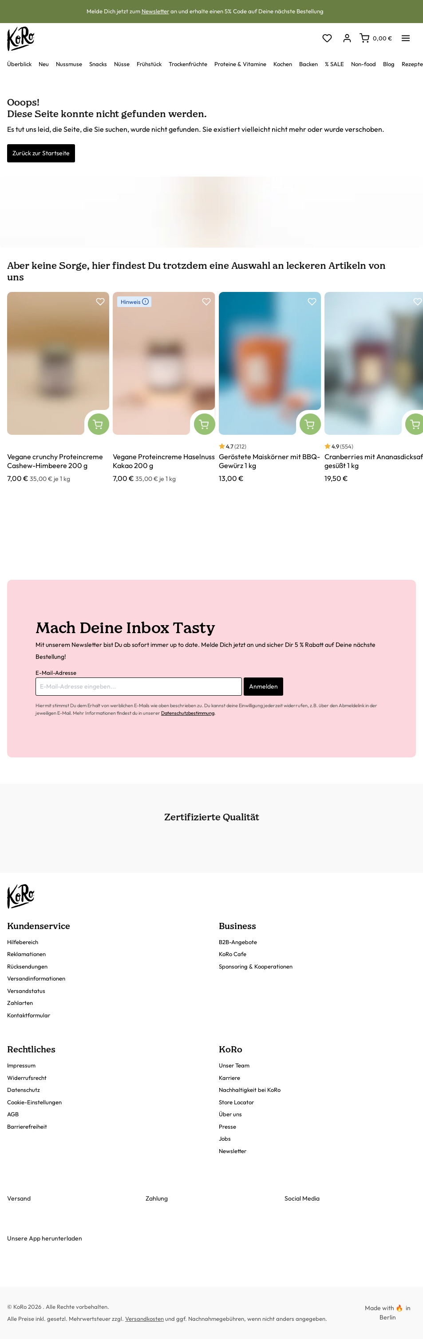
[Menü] (405, 35)
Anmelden (263, 686)
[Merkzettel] (327, 39)
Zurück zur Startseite (41, 153)
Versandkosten (144, 1318)
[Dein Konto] (347, 39)
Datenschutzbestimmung (187, 713)
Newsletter (155, 11)
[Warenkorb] (375, 38)
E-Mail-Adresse (56, 672)
